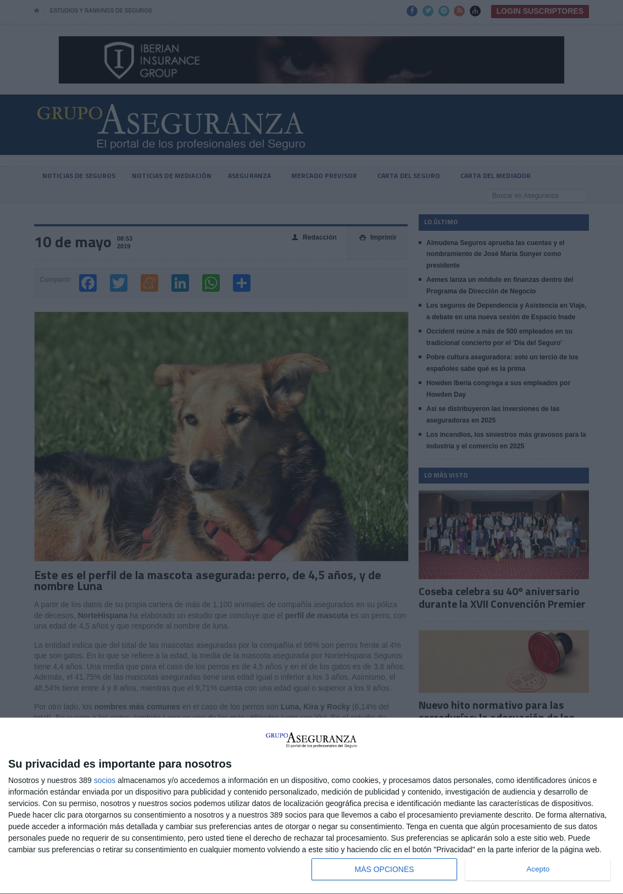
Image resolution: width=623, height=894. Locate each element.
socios (105, 780)
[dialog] (311, 806)
